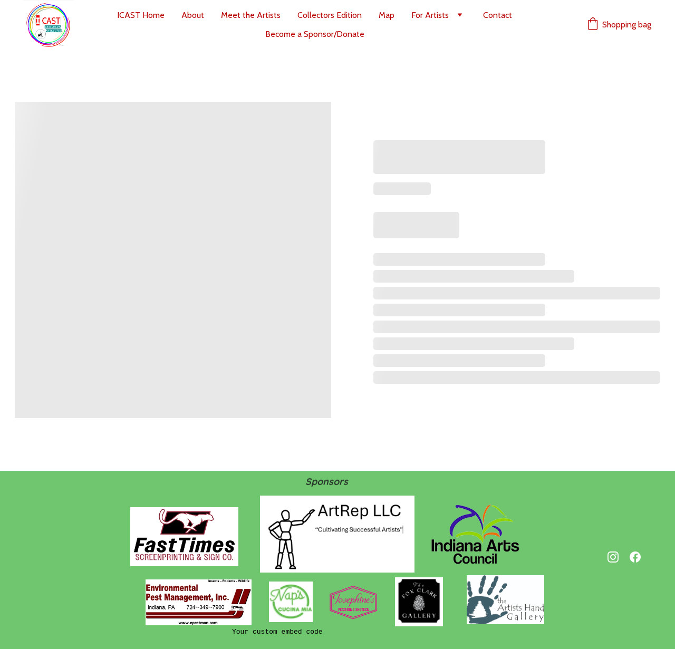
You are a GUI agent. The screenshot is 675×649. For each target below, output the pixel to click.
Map (386, 15)
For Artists (430, 15)
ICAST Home (141, 15)
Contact (497, 15)
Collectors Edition (329, 15)
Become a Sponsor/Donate (314, 34)
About (192, 15)
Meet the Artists (251, 15)
